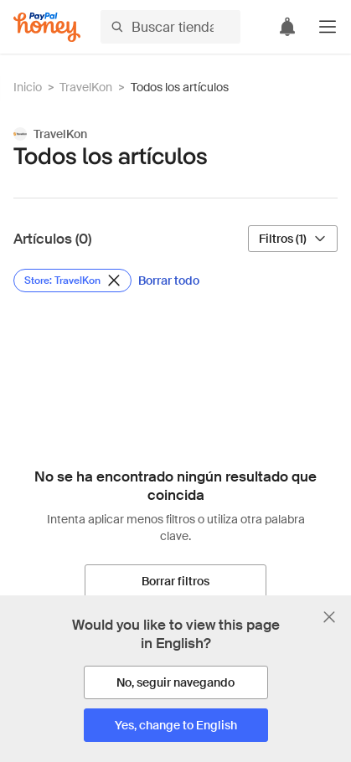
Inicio (27, 87)
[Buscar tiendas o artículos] (170, 27)
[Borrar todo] (168, 280)
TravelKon (85, 87)
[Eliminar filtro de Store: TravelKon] (72, 280)
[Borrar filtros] (175, 581)
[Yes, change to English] (176, 725)
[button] (327, 27)
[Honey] (46, 27)
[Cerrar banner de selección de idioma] (329, 617)
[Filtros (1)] (293, 238)
